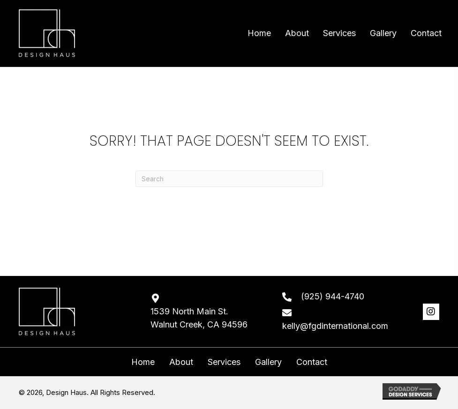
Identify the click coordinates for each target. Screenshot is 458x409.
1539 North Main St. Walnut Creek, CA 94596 (199, 318)
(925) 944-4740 (332, 296)
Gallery (268, 362)
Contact (311, 362)
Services (224, 362)
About (181, 362)
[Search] (229, 179)
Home (143, 362)
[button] (431, 312)
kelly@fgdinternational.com (335, 326)
